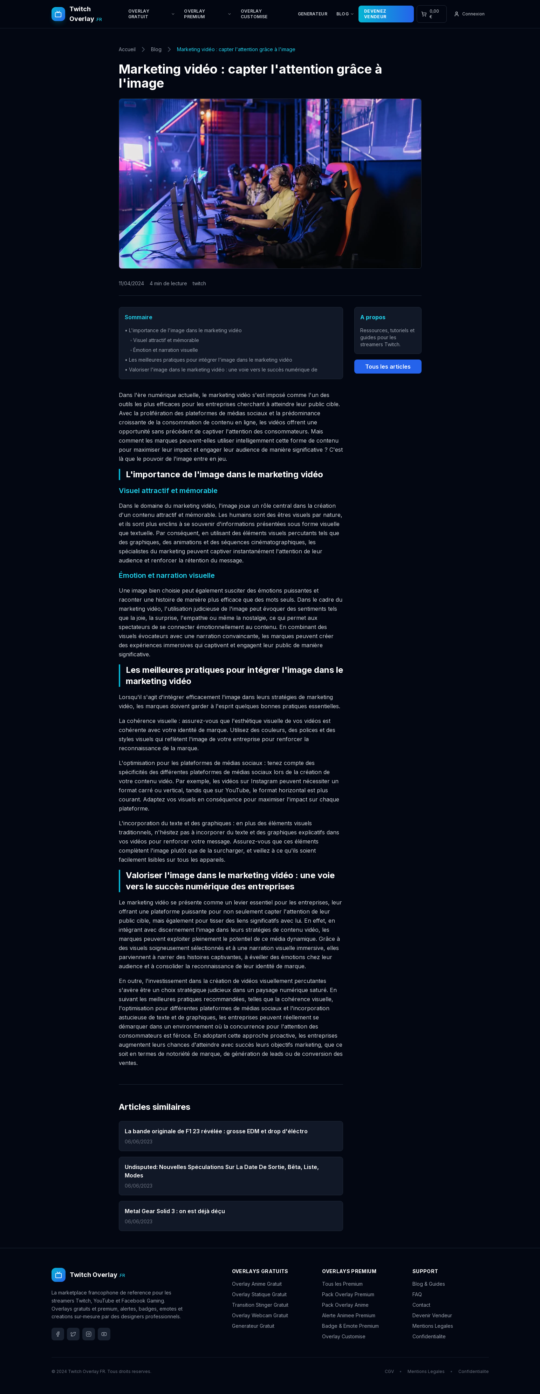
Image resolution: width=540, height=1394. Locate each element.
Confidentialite (429, 1336)
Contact (421, 1305)
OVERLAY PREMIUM (208, 13)
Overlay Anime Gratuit (257, 1284)
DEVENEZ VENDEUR (375, 13)
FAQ (417, 1294)
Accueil (127, 49)
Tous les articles (388, 366)
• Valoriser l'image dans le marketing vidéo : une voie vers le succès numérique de (221, 370)
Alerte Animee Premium (348, 1315)
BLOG (345, 13)
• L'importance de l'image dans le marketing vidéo (183, 330)
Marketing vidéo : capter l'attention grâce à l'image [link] (236, 49)
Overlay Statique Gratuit (259, 1294)
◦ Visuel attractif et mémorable (164, 340)
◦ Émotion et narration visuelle (164, 350)
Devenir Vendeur (432, 1315)
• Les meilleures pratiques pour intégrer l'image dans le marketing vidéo (208, 360)
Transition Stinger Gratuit (260, 1305)
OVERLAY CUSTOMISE (254, 13)
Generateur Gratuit (253, 1326)
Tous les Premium (342, 1284)
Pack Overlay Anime (345, 1305)
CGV (389, 1371)
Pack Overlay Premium (348, 1294)
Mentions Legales (432, 1326)
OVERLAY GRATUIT (151, 13)
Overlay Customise (343, 1336)
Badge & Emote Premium (350, 1326)
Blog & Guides (428, 1284)
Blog (156, 49)
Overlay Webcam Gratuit (260, 1315)
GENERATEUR (312, 13)
